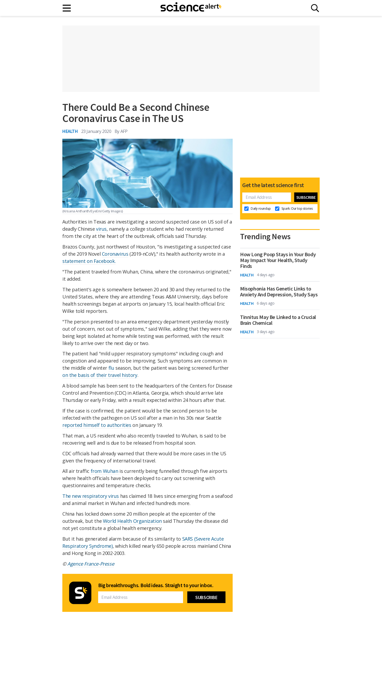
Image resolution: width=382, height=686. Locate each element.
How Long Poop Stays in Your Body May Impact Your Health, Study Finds (278, 260)
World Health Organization (132, 521)
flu (111, 368)
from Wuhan (105, 471)
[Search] (315, 8)
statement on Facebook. (89, 261)
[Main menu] (67, 8)
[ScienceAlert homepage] (191, 8)
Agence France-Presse (90, 564)
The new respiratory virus (90, 496)
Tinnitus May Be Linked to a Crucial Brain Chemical (278, 320)
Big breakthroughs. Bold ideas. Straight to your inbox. (155, 585)
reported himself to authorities (97, 425)
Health (70, 131)
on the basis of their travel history (99, 375)
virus (101, 229)
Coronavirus (115, 254)
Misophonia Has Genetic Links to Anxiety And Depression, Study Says (279, 291)
